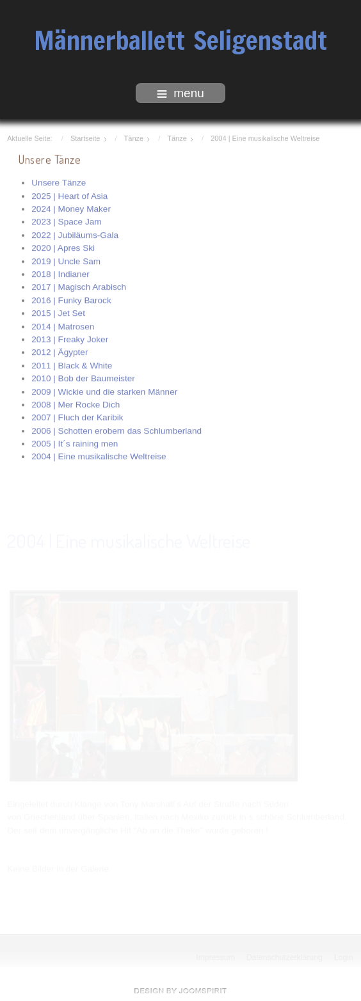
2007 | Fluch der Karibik (77, 417)
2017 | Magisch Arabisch (78, 286)
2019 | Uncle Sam (65, 260)
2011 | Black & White (71, 365)
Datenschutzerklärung (285, 957)
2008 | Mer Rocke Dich (75, 404)
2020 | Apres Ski (63, 247)
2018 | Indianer (60, 273)
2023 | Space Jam (66, 221)
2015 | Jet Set (58, 312)
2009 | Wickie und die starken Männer (104, 390)
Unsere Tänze (58, 182)
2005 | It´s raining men (74, 443)
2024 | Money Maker (71, 208)
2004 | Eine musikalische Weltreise (98, 456)
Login (344, 957)
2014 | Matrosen (62, 325)
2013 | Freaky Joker (69, 338)
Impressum (216, 957)
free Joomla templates (180, 990)
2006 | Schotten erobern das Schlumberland (116, 429)
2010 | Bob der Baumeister (82, 377)
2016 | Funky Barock (71, 299)
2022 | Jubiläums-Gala (74, 234)
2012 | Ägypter (59, 351)
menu (180, 93)
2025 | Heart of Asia (69, 195)
